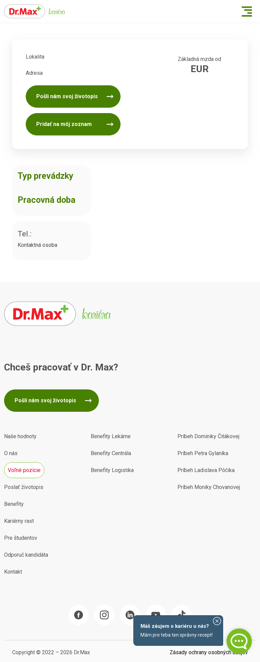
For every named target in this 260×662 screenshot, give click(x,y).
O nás (11, 453)
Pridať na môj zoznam (64, 124)
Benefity (14, 504)
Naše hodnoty (20, 436)
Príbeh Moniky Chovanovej (208, 487)
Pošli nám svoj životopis (67, 96)
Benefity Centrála (111, 453)
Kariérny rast (19, 521)
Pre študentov (20, 538)
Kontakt (13, 572)
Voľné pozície (24, 470)
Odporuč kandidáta (26, 555)
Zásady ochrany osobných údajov (209, 652)
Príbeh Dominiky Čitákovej (208, 436)
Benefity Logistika (112, 470)
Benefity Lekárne (111, 436)
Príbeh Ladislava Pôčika (206, 470)
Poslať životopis (23, 487)
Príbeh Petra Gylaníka (202, 453)
